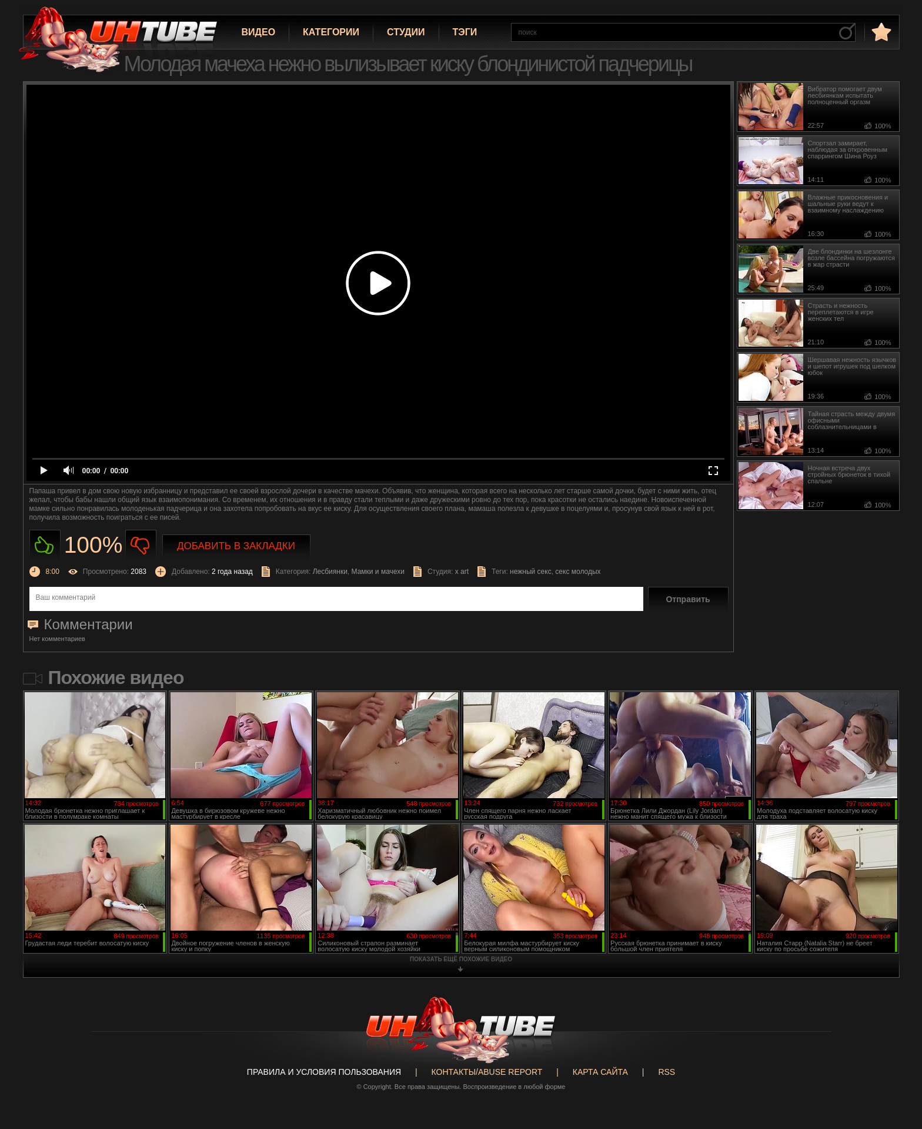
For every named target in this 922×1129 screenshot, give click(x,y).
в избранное (880, 31)
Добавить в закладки (236, 546)
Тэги (465, 32)
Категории (331, 32)
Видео (259, 32)
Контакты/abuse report (487, 1072)
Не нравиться (140, 545)
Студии (406, 32)
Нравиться (45, 545)
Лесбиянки (330, 571)
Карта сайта (600, 1072)
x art (462, 571)
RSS (666, 1072)
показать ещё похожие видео (461, 959)
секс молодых (577, 571)
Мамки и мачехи (378, 571)
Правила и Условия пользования (324, 1072)
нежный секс (531, 571)
